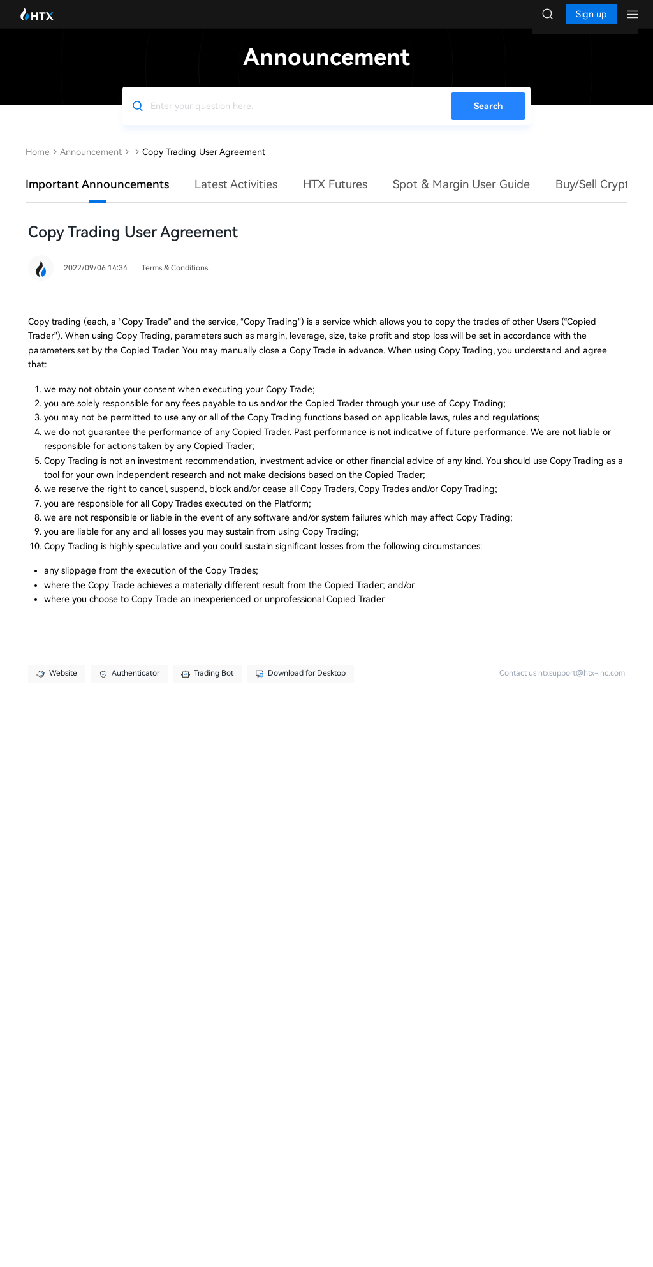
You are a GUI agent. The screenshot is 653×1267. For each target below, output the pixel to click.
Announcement (91, 164)
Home (38, 164)
